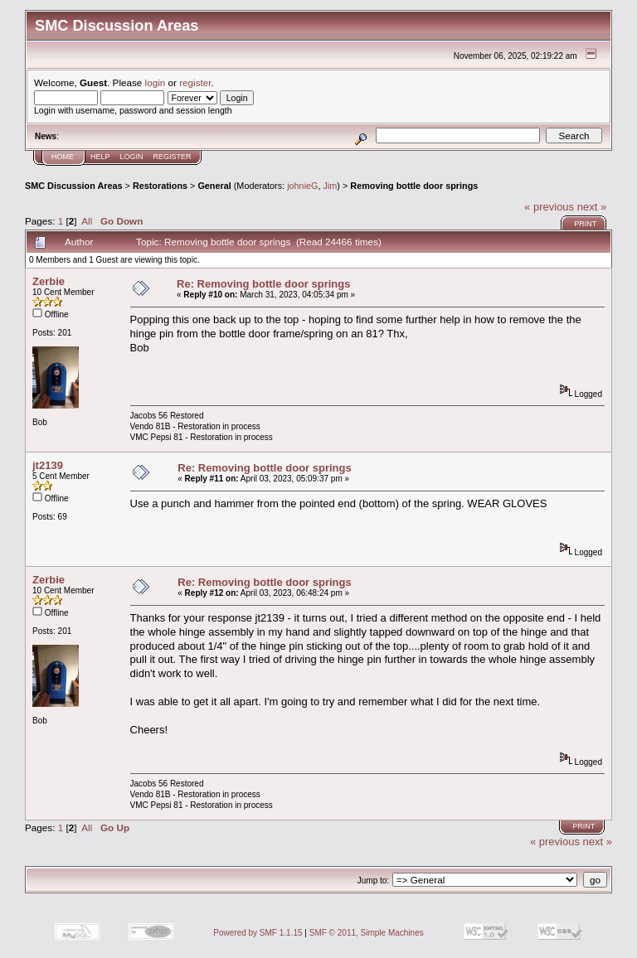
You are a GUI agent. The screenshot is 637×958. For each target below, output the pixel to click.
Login (131, 156)
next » (591, 207)
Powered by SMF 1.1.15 (257, 932)
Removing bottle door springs (414, 186)
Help (100, 156)
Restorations (160, 186)
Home (62, 156)
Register (172, 156)
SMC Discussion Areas (74, 186)
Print (585, 224)
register (195, 82)
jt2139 (47, 465)
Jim (330, 186)
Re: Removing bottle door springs (263, 284)
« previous (549, 207)
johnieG (302, 186)
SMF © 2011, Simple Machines (366, 932)
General (214, 186)
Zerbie (48, 281)
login (155, 82)
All (86, 220)
